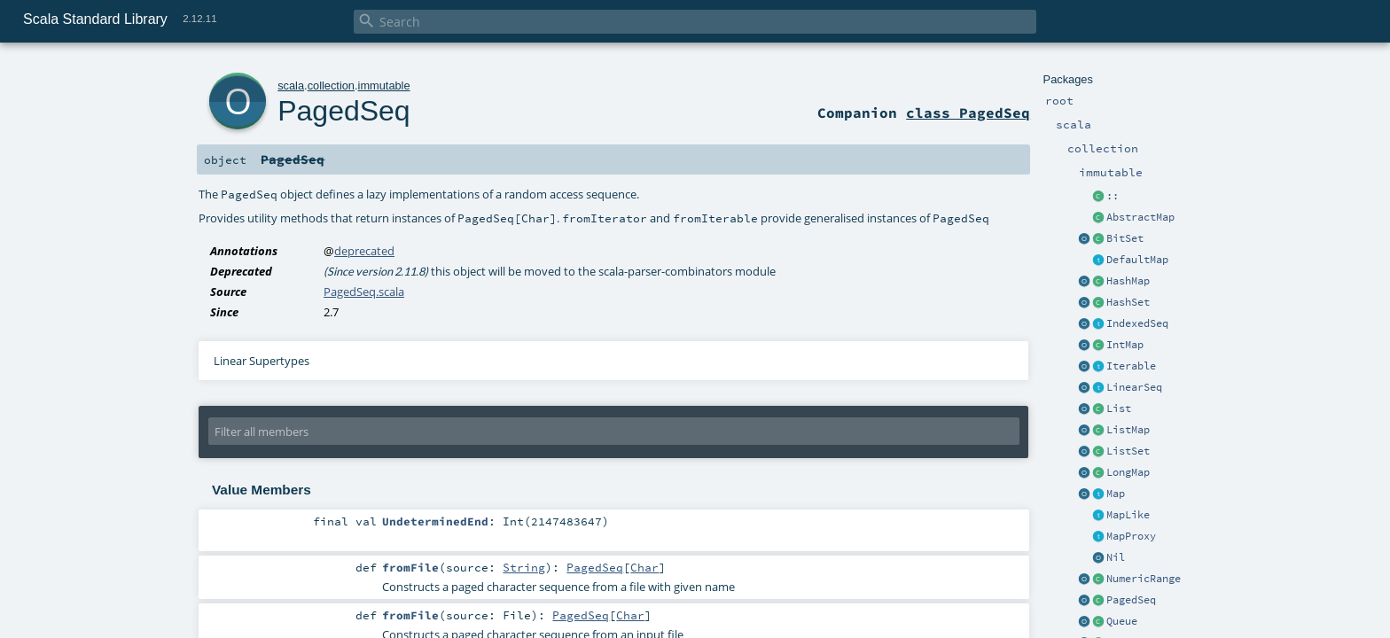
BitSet (1125, 238)
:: (1112, 196)
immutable (384, 85)
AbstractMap (1140, 217)
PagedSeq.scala (364, 292)
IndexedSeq (1137, 323)
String (524, 567)
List (1118, 408)
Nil (1115, 557)
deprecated (364, 251)
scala (290, 85)
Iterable (1131, 366)
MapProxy (1131, 536)
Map (1115, 493)
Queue (1121, 621)
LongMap (1128, 472)
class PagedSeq (968, 112)
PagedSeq (1131, 600)
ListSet (1128, 451)
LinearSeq (1134, 387)
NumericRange (1143, 578)
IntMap (1125, 344)
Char (644, 567)
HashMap (1128, 281)
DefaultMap (1137, 259)
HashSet (1128, 302)
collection (331, 85)
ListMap (1128, 430)
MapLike (1128, 515)
